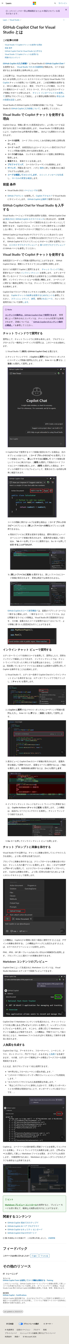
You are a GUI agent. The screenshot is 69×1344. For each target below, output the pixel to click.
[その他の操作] (64, 20)
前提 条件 (8, 48)
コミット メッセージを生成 (51, 174)
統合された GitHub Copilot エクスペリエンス (24, 219)
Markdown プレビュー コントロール (21, 1204)
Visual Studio (14, 20)
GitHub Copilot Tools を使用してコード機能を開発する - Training (28, 1280)
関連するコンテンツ (12, 57)
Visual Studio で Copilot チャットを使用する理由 (23, 45)
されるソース (47, 298)
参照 (33, 298)
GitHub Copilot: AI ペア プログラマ (22, 1226)
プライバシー (10, 1333)
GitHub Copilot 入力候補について (25, 108)
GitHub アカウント (16, 195)
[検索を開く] (55, 3)
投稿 (45, 1329)
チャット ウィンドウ (51, 269)
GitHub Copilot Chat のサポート (21, 1233)
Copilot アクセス (43, 195)
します (25, 302)
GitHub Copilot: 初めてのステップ (22, 1222)
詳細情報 (51, 1238)
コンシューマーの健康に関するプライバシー (37, 1333)
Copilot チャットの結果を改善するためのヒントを (33, 295)
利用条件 (8, 1336)
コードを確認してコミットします (22, 174)
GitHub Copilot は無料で (38, 199)
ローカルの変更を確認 (21, 178)
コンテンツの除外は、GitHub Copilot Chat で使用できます (31, 315)
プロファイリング (15, 164)
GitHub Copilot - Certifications (14, 1295)
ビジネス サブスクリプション (22, 245)
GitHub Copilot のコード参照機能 (22, 610)
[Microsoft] (34, 3)
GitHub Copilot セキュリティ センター (24, 1229)
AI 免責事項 (9, 1329)
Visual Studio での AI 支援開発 (30, 67)
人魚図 (52, 1054)
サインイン (63, 3)
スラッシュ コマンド (20, 298)
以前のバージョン (23, 1329)
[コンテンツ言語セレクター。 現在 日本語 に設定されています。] (10, 1324)
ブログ (35, 1329)
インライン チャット (30, 272)
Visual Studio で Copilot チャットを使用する (22, 54)
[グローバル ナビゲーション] (2, 3)
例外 (42, 168)
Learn (5, 20)
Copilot (6, 82)
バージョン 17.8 (30, 190)
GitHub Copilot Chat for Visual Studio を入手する (23, 51)
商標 (16, 1336)
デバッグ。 (12, 168)
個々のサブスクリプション (51, 245)
